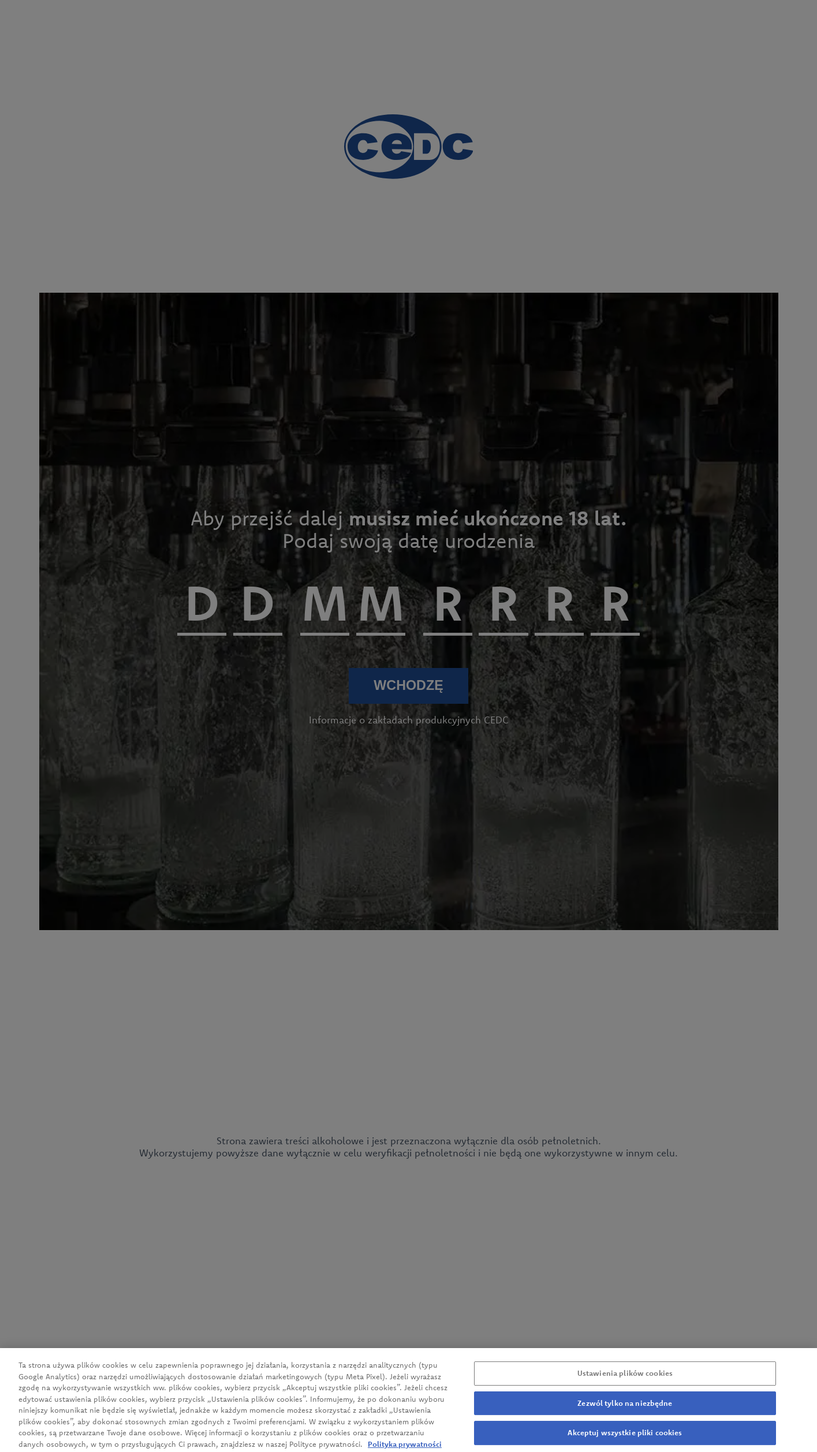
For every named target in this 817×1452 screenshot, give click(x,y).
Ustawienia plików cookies (625, 1379)
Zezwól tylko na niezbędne (624, 1408)
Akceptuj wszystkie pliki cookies (625, 1438)
